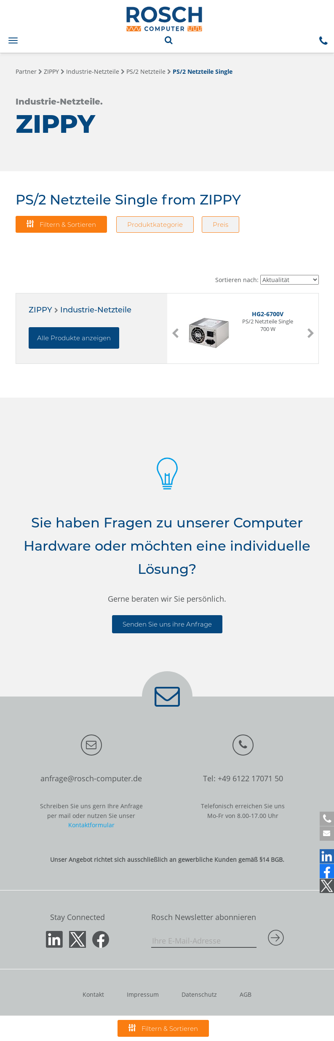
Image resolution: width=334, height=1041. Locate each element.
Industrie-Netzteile (92, 71)
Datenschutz (199, 994)
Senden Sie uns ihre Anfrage (167, 624)
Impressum (143, 994)
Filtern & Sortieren (61, 224)
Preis (220, 225)
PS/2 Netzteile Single (202, 71)
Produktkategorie (155, 225)
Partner (26, 71)
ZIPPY (51, 71)
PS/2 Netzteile (146, 71)
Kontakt (93, 994)
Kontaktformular (91, 825)
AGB (245, 994)
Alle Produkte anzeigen (74, 338)
